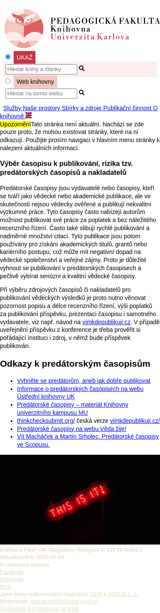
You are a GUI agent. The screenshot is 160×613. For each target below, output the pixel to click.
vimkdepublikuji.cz (106, 322)
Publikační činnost (128, 108)
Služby (13, 108)
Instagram (12, 579)
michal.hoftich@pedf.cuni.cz (63, 601)
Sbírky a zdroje (82, 108)
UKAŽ (24, 57)
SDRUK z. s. (123, 594)
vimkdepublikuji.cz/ (135, 420)
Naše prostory (42, 108)
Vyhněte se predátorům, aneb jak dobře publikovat (83, 380)
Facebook (11, 572)
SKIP (96, 594)
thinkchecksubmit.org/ (46, 420)
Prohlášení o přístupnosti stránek (39, 609)
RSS (5, 587)
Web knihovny (35, 81)
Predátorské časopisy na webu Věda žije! (71, 428)
